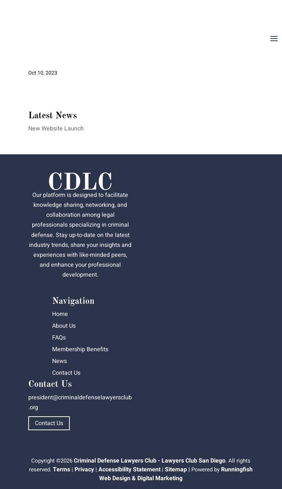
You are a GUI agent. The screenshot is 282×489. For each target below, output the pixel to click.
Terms (61, 469)
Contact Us (66, 372)
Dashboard (261, 13)
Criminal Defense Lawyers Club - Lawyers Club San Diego (149, 460)
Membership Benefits (80, 349)
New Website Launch (56, 128)
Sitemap (176, 469)
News (59, 361)
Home (60, 314)
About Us (64, 325)
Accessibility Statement (129, 469)
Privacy (84, 469)
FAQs (59, 337)
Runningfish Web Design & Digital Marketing (176, 474)
